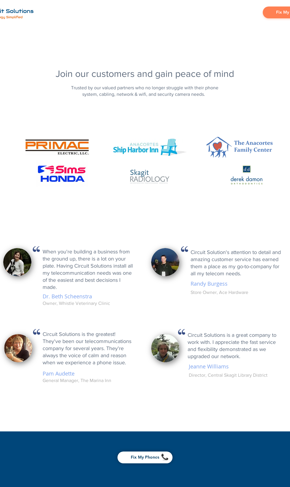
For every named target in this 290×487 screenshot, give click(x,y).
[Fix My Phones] (145, 457)
